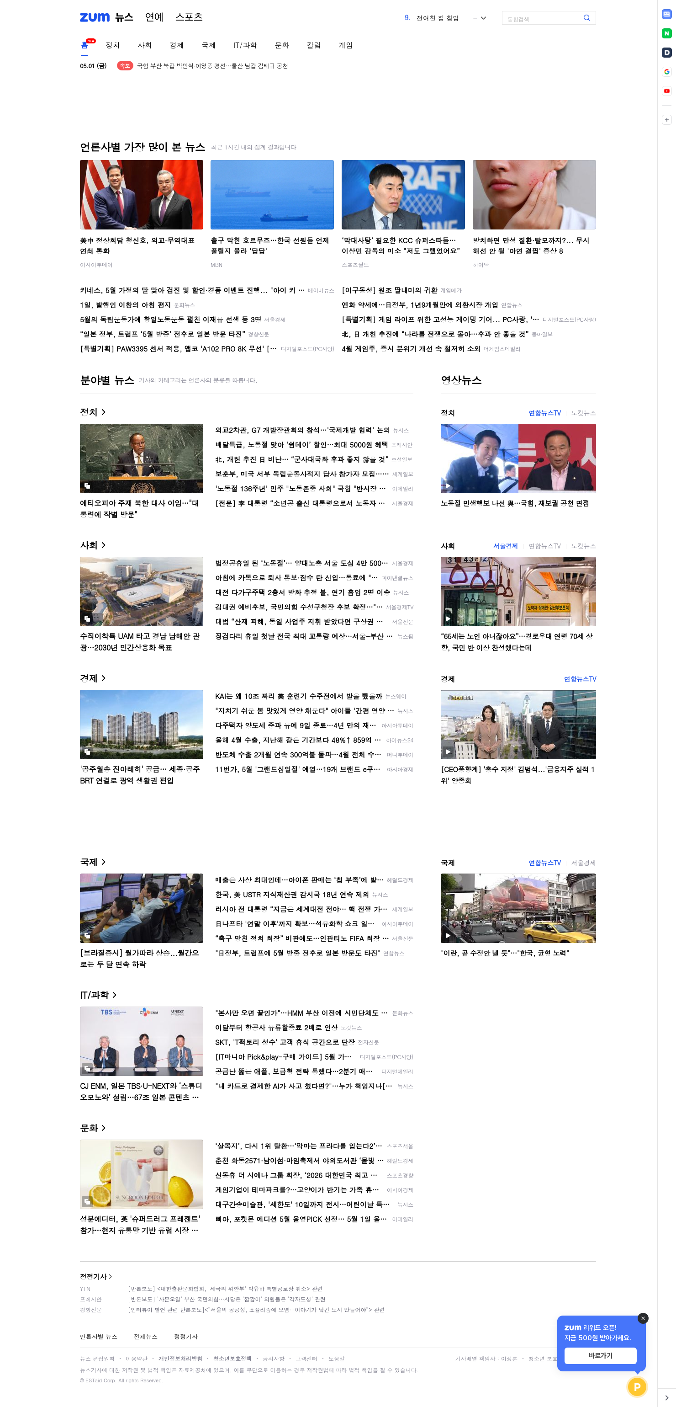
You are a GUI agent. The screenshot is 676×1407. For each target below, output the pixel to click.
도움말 (336, 1358)
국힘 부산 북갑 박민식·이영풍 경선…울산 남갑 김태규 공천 (212, 65)
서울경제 (505, 545)
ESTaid (93, 1380)
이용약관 (137, 1358)
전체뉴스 (146, 1336)
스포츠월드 (355, 264)
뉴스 (124, 17)
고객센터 (306, 1358)
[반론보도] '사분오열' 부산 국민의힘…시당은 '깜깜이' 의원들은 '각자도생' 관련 (227, 1299)
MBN (216, 264)
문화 (282, 45)
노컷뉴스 (583, 412)
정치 (113, 45)
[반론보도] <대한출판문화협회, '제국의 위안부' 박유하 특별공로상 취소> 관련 (225, 1288)
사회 (144, 45)
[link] (667, 14)
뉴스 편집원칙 (97, 1358)
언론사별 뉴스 (98, 1336)
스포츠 (189, 17)
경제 (176, 45)
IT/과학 (245, 45)
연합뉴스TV (544, 412)
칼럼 (313, 45)
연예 (154, 17)
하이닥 (481, 264)
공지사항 (274, 1358)
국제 (208, 45)
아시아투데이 (96, 264)
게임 (345, 45)
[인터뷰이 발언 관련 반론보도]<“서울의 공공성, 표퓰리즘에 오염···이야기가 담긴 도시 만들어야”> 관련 (256, 1309)
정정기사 (93, 1276)
